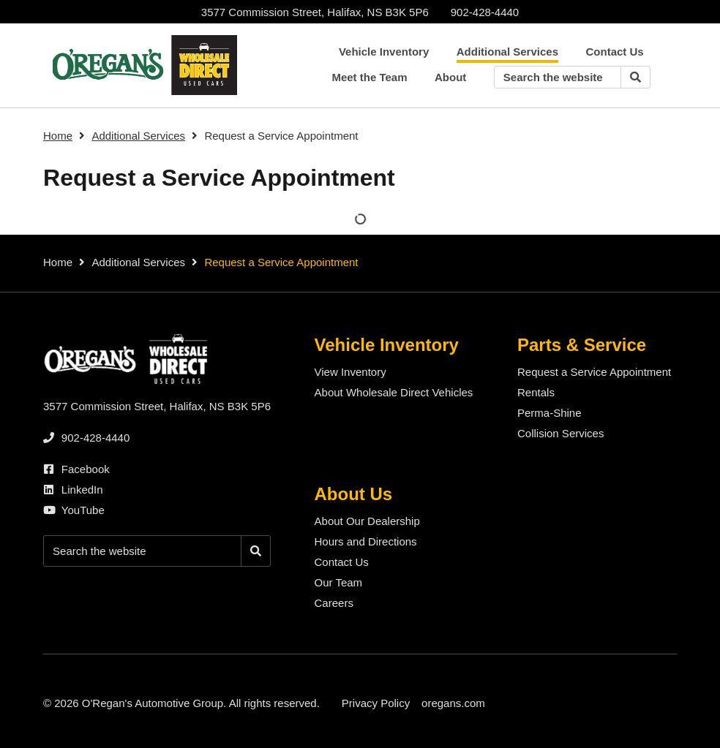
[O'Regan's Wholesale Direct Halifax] (142, 65)
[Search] (635, 77)
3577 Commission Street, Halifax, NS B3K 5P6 (315, 12)
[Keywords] (557, 77)
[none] (485, 12)
